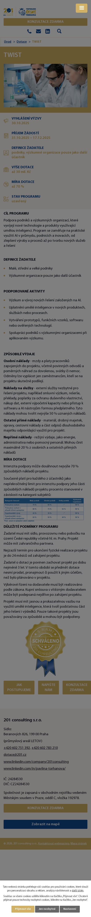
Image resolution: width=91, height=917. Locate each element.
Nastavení (69, 909)
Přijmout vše (23, 909)
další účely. (78, 890)
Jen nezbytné (47, 909)
